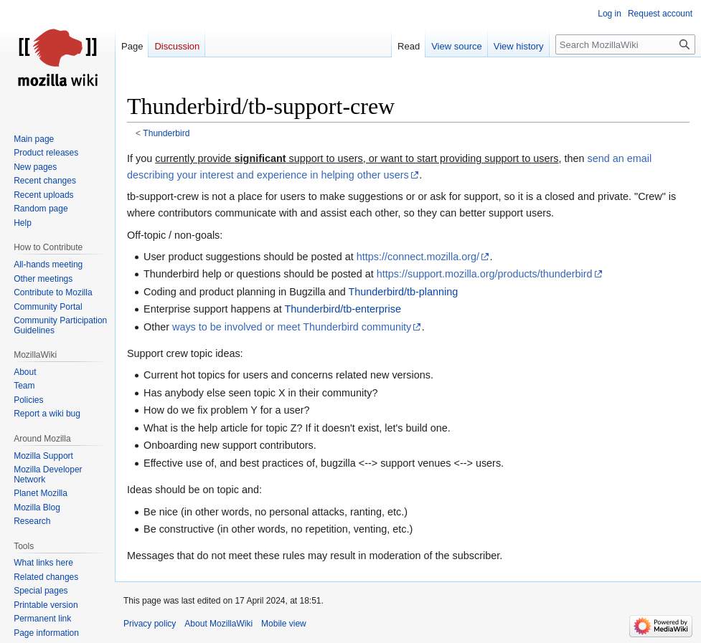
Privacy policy (149, 624)
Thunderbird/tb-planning (403, 291)
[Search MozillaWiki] (625, 44)
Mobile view (283, 624)
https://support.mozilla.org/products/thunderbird (485, 274)
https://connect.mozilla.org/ (418, 256)
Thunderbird (166, 133)
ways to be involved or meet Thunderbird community (291, 327)
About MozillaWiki (218, 624)
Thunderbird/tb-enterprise (343, 309)
